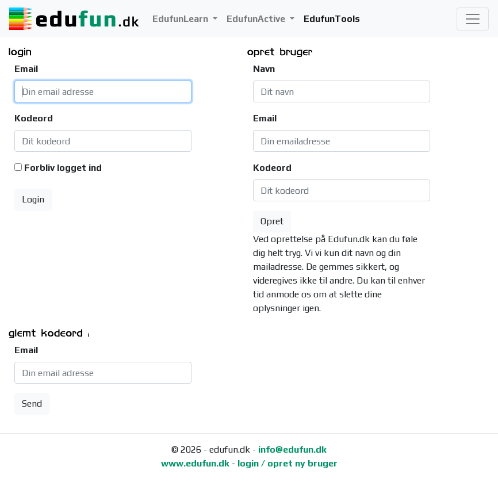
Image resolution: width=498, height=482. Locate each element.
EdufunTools (332, 18)
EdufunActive (257, 18)
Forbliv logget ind (63, 167)
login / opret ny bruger (287, 463)
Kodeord (29, 118)
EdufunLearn (181, 18)
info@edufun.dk (292, 449)
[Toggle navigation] (473, 18)
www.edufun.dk (195, 463)
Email (26, 68)
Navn (264, 68)
